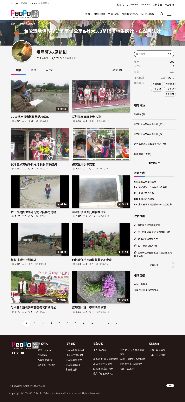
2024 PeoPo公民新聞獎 (132, 359)
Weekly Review (46, 364)
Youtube (23, 353)
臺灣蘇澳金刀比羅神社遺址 (89, 212)
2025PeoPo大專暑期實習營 (132, 352)
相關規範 (42, 355)
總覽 (87, 14)
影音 (33, 70)
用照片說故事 (127, 368)
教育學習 (170, 94)
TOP (170, 385)
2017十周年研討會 (103, 364)
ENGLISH (145, 4)
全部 (18, 70)
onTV (49, 70)
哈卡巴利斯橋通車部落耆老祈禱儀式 (33, 307)
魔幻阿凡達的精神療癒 (150, 228)
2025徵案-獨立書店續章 (105, 359)
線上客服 (169, 4)
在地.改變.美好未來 (103, 368)
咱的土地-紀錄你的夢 (131, 364)
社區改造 (170, 89)
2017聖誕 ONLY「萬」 (150, 249)
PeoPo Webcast (74, 355)
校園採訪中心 (130, 14)
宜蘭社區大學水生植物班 (147, 293)
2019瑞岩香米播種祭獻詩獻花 (30, 117)
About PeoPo (45, 360)
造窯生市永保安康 (83, 164)
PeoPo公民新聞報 (75, 350)
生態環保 (170, 84)
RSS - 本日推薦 (157, 355)
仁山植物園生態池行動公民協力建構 (33, 212)
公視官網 (157, 4)
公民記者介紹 (72, 364)
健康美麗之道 (141, 154)
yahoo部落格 (141, 287)
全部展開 (154, 162)
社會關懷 (157, 84)
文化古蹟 (157, 89)
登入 (121, 5)
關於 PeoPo (44, 350)
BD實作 (138, 114)
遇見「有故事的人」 (103, 373)
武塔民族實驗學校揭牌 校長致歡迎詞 (34, 164)
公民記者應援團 (73, 360)
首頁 (13, 23)
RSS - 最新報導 (157, 350)
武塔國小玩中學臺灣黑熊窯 (89, 307)
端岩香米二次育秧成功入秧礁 (154, 187)
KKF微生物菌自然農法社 (147, 124)
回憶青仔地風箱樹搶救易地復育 (92, 260)
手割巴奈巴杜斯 (146, 193)
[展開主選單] (169, 14)
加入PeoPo (132, 4)
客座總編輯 (71, 369)
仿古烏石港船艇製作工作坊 (148, 144)
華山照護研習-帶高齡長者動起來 (155, 235)
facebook (13, 353)
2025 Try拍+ (99, 350)
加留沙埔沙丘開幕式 (23, 260)
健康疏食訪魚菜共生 (148, 242)
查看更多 (154, 268)
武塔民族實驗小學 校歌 (86, 117)
